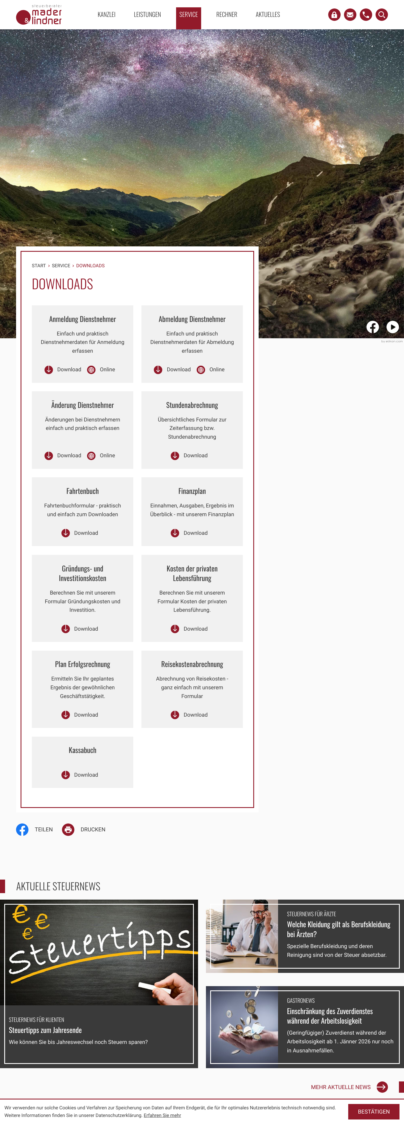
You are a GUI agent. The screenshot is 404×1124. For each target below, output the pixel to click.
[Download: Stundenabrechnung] (189, 459)
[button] (334, 14)
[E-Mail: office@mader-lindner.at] (350, 14)
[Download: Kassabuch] (79, 794)
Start (39, 266)
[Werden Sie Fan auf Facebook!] (375, 327)
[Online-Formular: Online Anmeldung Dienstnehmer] (101, 371)
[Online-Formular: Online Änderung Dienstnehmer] (101, 459)
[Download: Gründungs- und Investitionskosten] (79, 644)
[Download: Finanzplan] (189, 547)
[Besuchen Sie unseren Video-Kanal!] (395, 327)
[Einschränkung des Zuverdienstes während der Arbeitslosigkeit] (305, 1047)
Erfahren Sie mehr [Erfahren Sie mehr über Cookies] (162, 1115)
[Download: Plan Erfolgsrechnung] (79, 732)
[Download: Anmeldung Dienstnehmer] (62, 371)
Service (61, 266)
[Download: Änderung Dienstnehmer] (62, 459)
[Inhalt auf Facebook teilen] (39, 849)
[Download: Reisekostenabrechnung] (189, 732)
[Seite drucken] (88, 849)
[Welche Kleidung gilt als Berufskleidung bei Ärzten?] (305, 955)
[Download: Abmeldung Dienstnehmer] (172, 371)
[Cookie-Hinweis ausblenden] (373, 1111)
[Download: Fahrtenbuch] (79, 547)
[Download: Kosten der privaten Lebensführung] (189, 644)
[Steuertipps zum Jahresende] (99, 1003)
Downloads (90, 266)
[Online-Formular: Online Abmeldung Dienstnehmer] (211, 371)
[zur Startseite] (38, 15)
